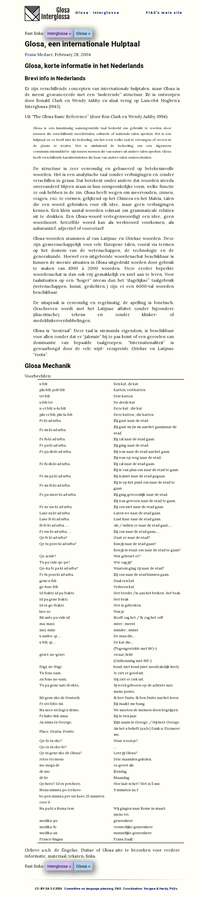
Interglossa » (59, 33)
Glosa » (83, 33)
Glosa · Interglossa (97, 13)
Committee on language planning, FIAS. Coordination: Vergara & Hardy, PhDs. (121, 888)
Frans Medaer (38, 54)
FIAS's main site (164, 13)
